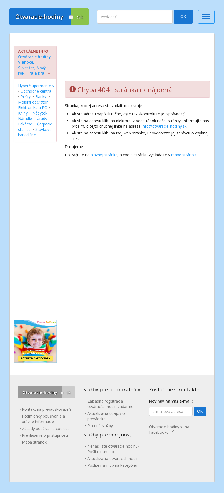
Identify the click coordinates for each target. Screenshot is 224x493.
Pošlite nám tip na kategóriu (112, 465)
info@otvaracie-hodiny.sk (164, 126)
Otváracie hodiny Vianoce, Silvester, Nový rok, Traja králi (34, 65)
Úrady (42, 118)
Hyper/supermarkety (36, 85)
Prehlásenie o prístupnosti (45, 435)
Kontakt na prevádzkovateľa (47, 409)
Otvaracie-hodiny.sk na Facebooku (169, 429)
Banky (40, 96)
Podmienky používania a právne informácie (43, 418)
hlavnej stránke (104, 154)
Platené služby (100, 425)
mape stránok (183, 154)
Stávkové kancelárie (34, 132)
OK (183, 16)
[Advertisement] (137, 59)
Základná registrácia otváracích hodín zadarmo (110, 403)
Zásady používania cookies (46, 428)
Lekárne (25, 124)
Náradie (25, 118)
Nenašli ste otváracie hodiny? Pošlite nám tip (113, 449)
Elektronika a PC (32, 107)
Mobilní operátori (33, 102)
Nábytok (39, 113)
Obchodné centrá (36, 91)
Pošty (26, 96)
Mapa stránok (34, 442)
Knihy (23, 113)
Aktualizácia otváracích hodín (113, 458)
